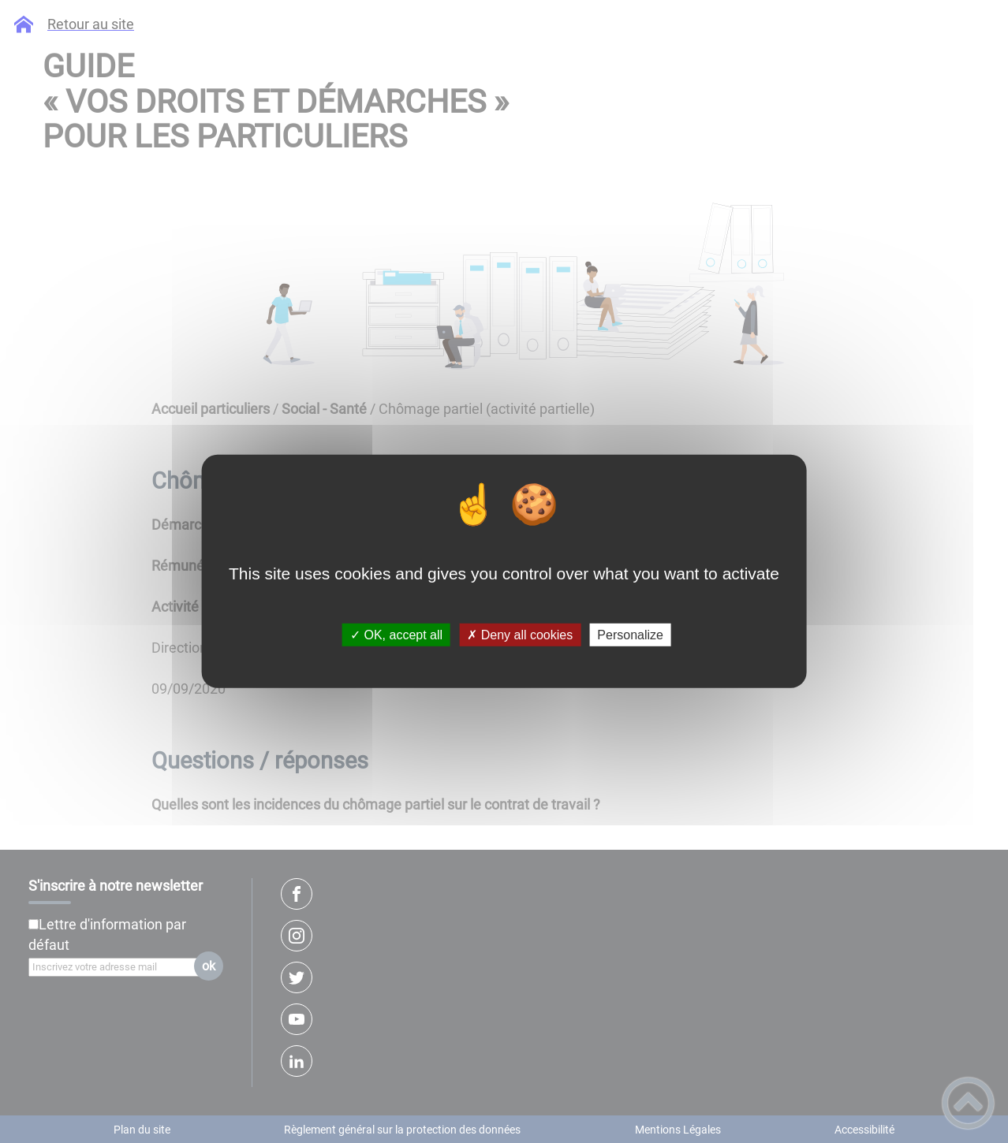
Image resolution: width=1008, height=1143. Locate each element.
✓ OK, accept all (396, 635)
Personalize (630, 635)
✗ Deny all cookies (520, 635)
